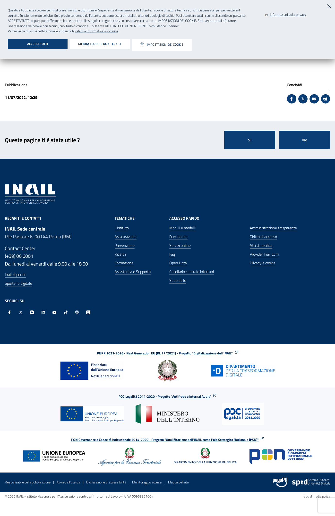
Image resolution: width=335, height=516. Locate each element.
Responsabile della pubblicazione (28, 482)
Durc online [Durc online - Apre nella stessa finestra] (178, 237)
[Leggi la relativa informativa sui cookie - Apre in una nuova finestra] (285, 15)
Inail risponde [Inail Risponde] (15, 274)
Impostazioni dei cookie (161, 45)
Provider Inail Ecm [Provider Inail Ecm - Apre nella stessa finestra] (264, 254)
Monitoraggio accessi (147, 482)
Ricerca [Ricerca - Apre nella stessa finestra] (120, 254)
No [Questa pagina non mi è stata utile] (304, 140)
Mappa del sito (178, 482)
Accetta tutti (37, 43)
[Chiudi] (330, 5)
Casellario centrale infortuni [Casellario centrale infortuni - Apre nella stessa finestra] (191, 272)
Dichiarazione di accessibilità (106, 482)
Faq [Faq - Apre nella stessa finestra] (172, 254)
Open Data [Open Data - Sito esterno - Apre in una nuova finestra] (178, 263)
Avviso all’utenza (68, 482)
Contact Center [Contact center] (20, 248)
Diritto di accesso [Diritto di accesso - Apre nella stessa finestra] (263, 237)
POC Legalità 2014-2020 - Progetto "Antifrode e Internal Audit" (167, 396)
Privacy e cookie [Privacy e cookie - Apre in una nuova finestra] (262, 263)
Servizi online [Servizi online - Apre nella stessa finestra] (180, 245)
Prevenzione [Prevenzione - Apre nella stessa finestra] (125, 245)
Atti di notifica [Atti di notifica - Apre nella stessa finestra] (261, 245)
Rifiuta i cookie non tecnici (99, 43)
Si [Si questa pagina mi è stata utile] (250, 140)
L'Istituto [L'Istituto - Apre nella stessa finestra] (122, 228)
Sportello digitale (18, 283)
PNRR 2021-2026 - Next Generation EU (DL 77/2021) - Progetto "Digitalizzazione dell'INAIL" (167, 353)
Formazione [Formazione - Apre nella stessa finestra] (124, 263)
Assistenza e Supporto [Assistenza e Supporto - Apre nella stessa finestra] (133, 272)
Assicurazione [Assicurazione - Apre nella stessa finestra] (126, 237)
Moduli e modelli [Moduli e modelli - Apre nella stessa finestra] (182, 228)
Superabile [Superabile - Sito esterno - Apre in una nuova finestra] (177, 280)
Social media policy (317, 496)
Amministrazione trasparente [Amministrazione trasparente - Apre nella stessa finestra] (273, 228)
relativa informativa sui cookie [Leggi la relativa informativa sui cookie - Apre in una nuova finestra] (96, 31)
